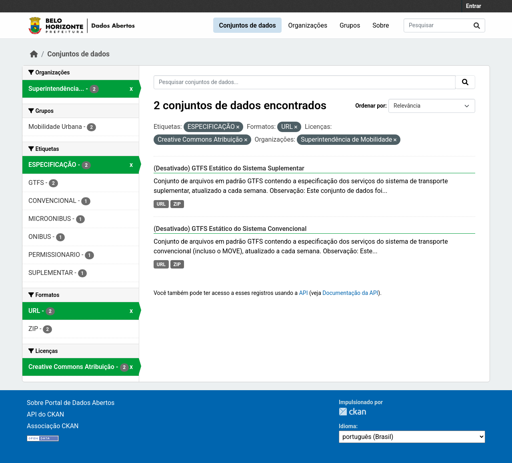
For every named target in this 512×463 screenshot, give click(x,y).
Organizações (308, 25)
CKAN (352, 411)
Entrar (473, 6)
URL (161, 204)
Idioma (347, 426)
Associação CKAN (53, 426)
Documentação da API (350, 293)
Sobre (380, 25)
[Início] (34, 54)
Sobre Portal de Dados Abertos (70, 403)
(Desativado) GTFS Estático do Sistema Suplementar (229, 168)
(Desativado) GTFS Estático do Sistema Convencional (230, 229)
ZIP (177, 204)
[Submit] (476, 25)
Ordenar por (370, 105)
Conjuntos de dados (247, 25)
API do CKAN (45, 414)
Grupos (350, 25)
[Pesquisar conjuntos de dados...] (444, 25)
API (303, 293)
